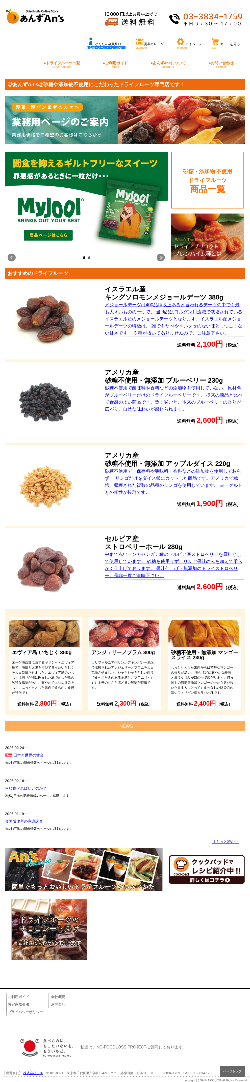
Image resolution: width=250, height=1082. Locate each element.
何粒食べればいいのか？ (26, 788)
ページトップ (232, 1071)
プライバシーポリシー (25, 1012)
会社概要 (58, 997)
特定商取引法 (18, 1004)
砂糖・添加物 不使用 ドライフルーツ (207, 181)
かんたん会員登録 (106, 43)
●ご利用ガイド (115, 64)
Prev (12, 258)
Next (161, 258)
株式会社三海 (33, 1073)
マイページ (189, 43)
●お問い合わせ (221, 64)
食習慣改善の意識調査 (24, 821)
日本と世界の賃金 (24, 755)
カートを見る (226, 43)
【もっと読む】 (225, 841)
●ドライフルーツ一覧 (62, 64)
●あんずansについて (168, 64)
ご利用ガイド (18, 997)
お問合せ (58, 1004)
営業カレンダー (151, 43)
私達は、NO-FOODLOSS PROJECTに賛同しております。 (101, 1047)
